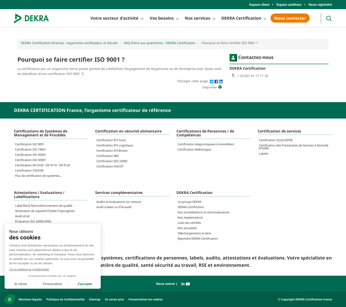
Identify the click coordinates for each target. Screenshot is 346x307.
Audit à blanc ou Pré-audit (114, 207)
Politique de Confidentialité (65, 299)
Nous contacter (290, 18)
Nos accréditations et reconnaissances (204, 212)
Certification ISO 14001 (30, 149)
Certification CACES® (29, 170)
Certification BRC (107, 156)
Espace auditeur (289, 4)
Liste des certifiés (189, 223)
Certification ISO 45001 (30, 155)
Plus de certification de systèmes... (38, 176)
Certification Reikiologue (194, 149)
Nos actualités (187, 228)
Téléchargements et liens (194, 233)
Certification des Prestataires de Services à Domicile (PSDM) (293, 146)
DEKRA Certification (241, 18)
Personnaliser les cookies (146, 299)
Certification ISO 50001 (30, 160)
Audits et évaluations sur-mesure (118, 202)
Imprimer (213, 87)
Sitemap (94, 299)
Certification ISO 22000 (111, 161)
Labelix (263, 153)
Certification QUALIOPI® (276, 140)
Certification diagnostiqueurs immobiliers (206, 144)
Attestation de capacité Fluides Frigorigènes (45, 211)
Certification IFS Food (111, 140)
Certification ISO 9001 (29, 144)
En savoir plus (114, 299)
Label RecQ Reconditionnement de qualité (43, 206)
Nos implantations (190, 217)
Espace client (259, 4)
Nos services (197, 18)
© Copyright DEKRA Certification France (305, 299)
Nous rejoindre (320, 4)
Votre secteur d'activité (114, 18)
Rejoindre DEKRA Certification (198, 238)
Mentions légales (30, 299)
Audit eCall (22, 216)
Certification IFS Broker (112, 150)
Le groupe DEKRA (189, 202)
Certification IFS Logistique (114, 145)
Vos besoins (162, 18)
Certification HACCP (109, 166)
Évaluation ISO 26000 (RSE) (33, 221)
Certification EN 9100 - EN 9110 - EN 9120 (42, 165)
